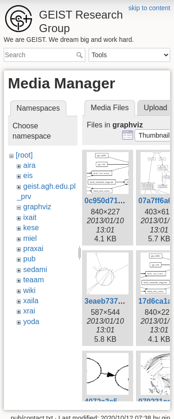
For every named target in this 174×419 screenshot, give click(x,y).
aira (29, 165)
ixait (29, 217)
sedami (35, 269)
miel (30, 238)
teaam (33, 280)
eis (27, 176)
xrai (29, 311)
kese (31, 228)
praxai (33, 249)
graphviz (37, 207)
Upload (156, 108)
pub (29, 259)
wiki (29, 290)
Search (80, 55)
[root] (24, 155)
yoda (31, 322)
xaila (31, 301)
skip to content (149, 8)
